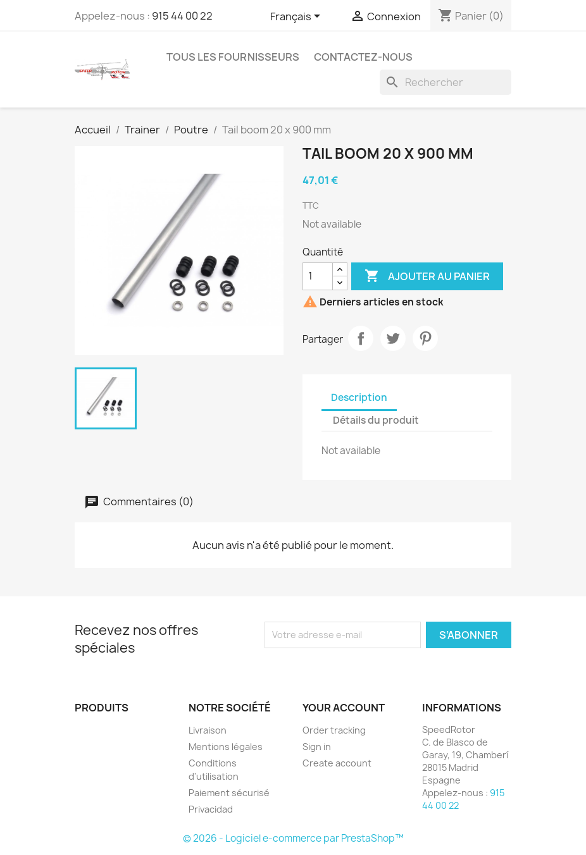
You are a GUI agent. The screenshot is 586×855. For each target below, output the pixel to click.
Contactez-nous (363, 57)
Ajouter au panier (427, 276)
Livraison (208, 730)
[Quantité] (317, 276)
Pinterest (425, 338)
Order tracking (334, 730)
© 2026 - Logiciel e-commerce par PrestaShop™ (293, 838)
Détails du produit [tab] (376, 420)
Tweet (393, 338)
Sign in (316, 747)
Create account (336, 763)
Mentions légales (226, 747)
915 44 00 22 (182, 16)
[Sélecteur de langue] (297, 17)
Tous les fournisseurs (232, 57)
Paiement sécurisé (229, 793)
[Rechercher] (445, 82)
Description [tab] (359, 397)
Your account (343, 708)
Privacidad (211, 809)
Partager (360, 338)
